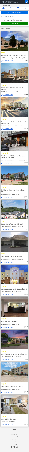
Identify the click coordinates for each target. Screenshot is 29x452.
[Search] (11, 8)
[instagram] (17, 447)
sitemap (14, 444)
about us (14, 432)
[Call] (26, 1)
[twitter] (14, 447)
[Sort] (25, 8)
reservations (14, 442)
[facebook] (11, 447)
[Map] (4, 8)
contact (15, 439)
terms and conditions (14, 437)
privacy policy (14, 434)
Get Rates (14, 24)
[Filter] (18, 8)
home (14, 429)
